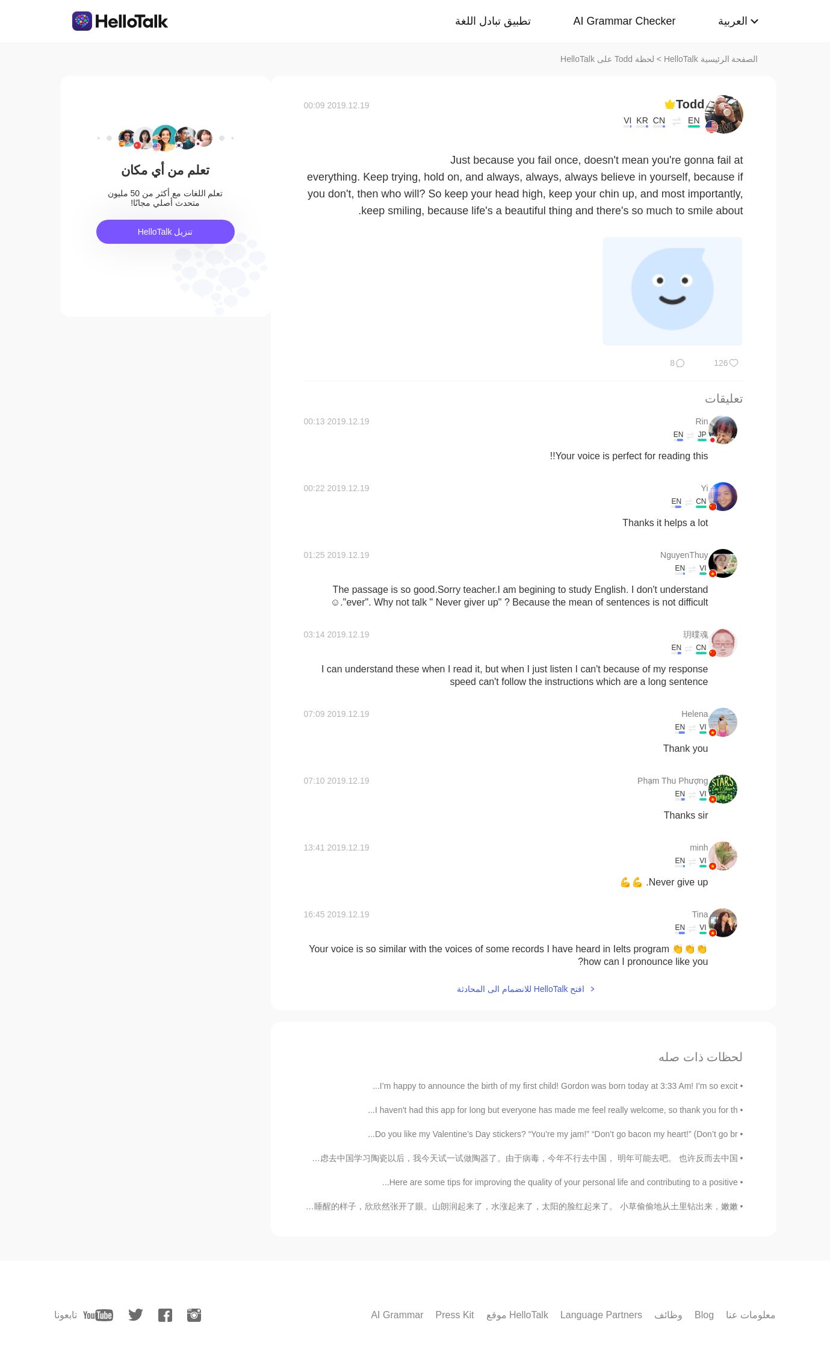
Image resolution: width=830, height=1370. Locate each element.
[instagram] (194, 1315)
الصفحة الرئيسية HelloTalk (711, 59)
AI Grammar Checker (624, 21)
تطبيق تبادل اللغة (493, 21)
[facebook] (165, 1315)
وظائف (668, 1315)
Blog (704, 1315)
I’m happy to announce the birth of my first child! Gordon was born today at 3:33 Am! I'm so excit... (555, 1086)
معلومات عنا (751, 1315)
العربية (733, 21)
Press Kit (455, 1315)
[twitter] (135, 1315)
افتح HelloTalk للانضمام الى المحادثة (520, 989)
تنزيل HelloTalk (165, 232)
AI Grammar (397, 1315)
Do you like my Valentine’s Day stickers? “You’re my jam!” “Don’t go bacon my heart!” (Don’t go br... (552, 1134)
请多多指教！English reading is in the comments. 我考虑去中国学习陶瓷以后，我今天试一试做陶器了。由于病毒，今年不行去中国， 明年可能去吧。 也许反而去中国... (423, 1158)
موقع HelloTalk (517, 1315)
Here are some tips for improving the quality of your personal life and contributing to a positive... (560, 1182)
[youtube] (98, 1315)
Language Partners (601, 1315)
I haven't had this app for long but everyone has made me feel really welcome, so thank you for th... (552, 1110)
